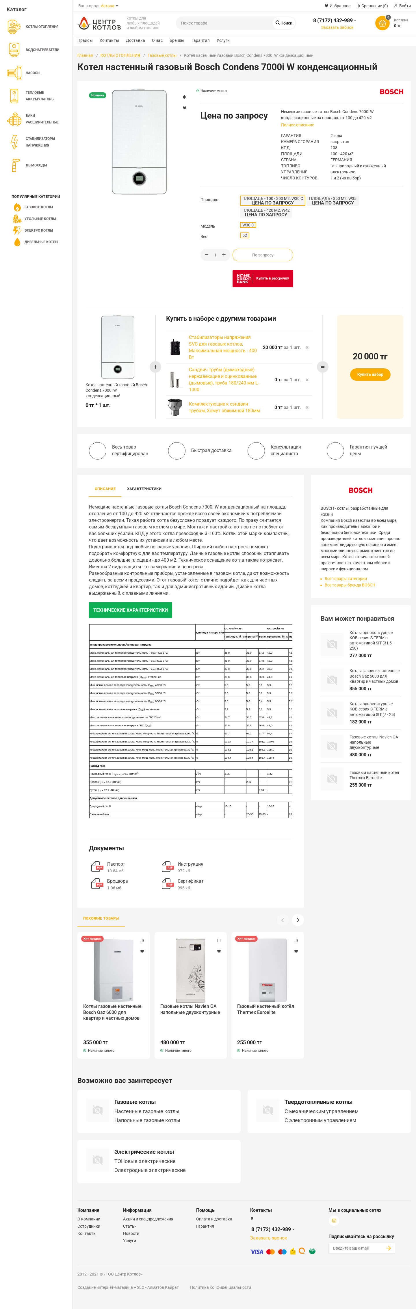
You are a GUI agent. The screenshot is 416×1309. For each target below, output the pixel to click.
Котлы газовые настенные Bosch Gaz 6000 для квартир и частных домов (112, 1012)
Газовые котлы (162, 55)
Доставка (135, 40)
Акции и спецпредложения (148, 1207)
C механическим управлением (322, 1099)
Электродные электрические (150, 1158)
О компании (88, 1207)
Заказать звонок (337, 27)
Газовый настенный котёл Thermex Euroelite (267, 1009)
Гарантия (201, 40)
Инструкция (190, 864)
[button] (298, 920)
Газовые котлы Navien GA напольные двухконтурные (189, 1012)
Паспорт (116, 864)
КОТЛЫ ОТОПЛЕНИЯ (120, 55)
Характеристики (144, 489)
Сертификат (191, 881)
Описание (105, 489)
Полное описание (297, 125)
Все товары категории (346, 578)
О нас (157, 40)
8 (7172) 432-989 (333, 20)
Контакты (109, 40)
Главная (85, 55)
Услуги (223, 40)
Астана (107, 5)
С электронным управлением (320, 1108)
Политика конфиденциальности (220, 1275)
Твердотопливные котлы (319, 1089)
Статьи (130, 1214)
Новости (131, 1221)
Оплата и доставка (214, 1207)
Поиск (286, 23)
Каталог (17, 9)
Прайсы (85, 40)
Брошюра (117, 881)
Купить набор (370, 374)
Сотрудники (88, 1214)
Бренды (177, 40)
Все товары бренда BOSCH (350, 585)
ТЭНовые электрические (145, 1149)
